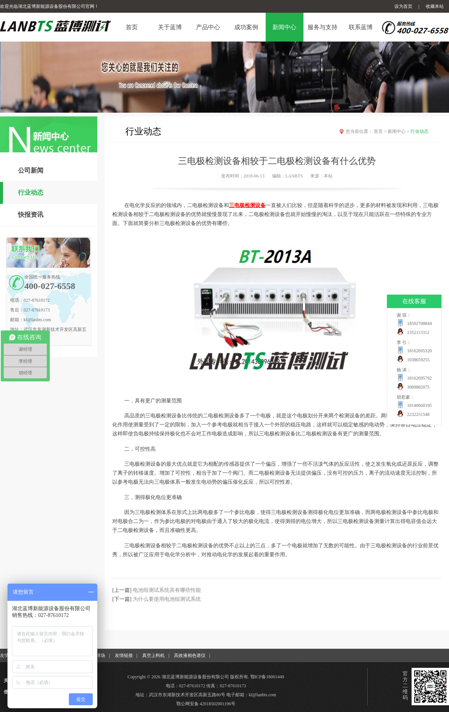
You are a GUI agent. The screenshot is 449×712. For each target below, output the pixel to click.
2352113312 (418, 332)
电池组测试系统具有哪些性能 (167, 590)
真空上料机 (153, 655)
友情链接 (124, 655)
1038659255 (418, 359)
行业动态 (30, 192)
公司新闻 (30, 170)
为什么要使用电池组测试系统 (167, 599)
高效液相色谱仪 (189, 655)
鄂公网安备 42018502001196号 (206, 703)
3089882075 (418, 387)
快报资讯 (30, 214)
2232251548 (418, 414)
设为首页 (403, 6)
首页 (381, 131)
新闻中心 (399, 131)
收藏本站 (435, 6)
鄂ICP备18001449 (267, 676)
